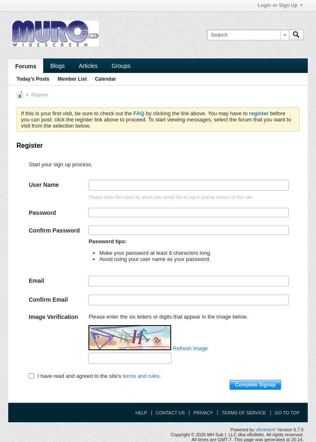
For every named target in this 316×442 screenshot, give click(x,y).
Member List (72, 79)
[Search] (248, 35)
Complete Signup (255, 385)
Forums (25, 66)
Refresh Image (190, 348)
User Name (44, 184)
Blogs (57, 66)
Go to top (287, 412)
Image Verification (53, 317)
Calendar (105, 79)
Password (42, 212)
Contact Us (170, 412)
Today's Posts (32, 79)
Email (36, 280)
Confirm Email (48, 299)
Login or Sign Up (280, 5)
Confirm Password (54, 230)
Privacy (203, 412)
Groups (121, 66)
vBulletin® (266, 429)
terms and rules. (142, 376)
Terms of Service (244, 412)
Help (141, 412)
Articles (88, 66)
